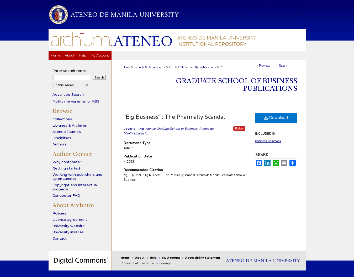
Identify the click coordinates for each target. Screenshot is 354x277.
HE (171, 67)
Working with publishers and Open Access (77, 176)
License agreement (69, 219)
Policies (59, 213)
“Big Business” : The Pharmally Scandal (174, 117)
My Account (171, 257)
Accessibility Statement (202, 257)
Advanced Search (68, 94)
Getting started (66, 168)
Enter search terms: (69, 71)
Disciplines (61, 138)
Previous (264, 66)
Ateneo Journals (66, 131)
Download (276, 118)
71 (222, 67)
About (140, 257)
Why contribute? (67, 162)
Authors (59, 144)
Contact (59, 238)
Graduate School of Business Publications (236, 84)
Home (126, 67)
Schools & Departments (149, 67)
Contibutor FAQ (66, 195)
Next (282, 66)
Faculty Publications (202, 67)
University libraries (68, 232)
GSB (181, 67)
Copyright (166, 263)
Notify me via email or (75, 101)
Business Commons (268, 141)
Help (153, 257)
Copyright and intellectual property (75, 187)
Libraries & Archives (69, 125)
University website (68, 226)
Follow (239, 128)
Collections (62, 119)
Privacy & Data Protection (138, 263)
